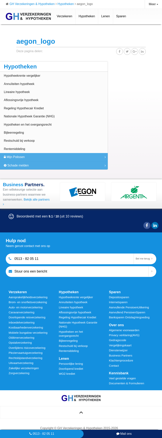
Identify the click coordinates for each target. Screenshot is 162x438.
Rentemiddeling (14, 149)
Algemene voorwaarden (124, 330)
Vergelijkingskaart (120, 345)
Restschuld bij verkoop (19, 140)
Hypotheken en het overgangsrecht (28, 124)
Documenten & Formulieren (126, 383)
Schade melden (16, 165)
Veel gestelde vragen (122, 378)
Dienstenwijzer (118, 350)
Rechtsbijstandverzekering (25, 358)
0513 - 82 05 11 (41, 433)
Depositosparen (119, 297)
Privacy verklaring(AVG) (124, 335)
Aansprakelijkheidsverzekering (28, 297)
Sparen (121, 16)
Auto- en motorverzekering (26, 307)
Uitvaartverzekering (21, 363)
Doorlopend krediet (71, 368)
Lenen (105, 16)
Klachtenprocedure (121, 360)
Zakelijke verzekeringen (24, 368)
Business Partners (120, 355)
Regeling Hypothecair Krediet (24, 108)
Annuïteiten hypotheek (19, 84)
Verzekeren (64, 16)
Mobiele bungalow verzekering (28, 332)
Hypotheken (87, 16)
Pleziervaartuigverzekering (26, 352)
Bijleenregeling (14, 132)
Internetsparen (118, 302)
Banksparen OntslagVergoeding (129, 317)
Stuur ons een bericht (28, 271)
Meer (153, 4)
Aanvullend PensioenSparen (127, 312)
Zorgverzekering (19, 373)
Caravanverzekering (21, 312)
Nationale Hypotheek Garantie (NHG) (29, 116)
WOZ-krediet (67, 373)
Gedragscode (117, 340)
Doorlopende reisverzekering (27, 317)
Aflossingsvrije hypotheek (21, 100)
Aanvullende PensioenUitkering (129, 307)
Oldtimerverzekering (21, 337)
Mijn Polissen (14, 157)
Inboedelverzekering (22, 322)
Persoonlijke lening (71, 363)
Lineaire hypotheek (17, 92)
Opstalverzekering (20, 342)
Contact (114, 365)
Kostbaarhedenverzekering (26, 327)
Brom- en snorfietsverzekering (28, 302)
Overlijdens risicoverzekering (27, 347)
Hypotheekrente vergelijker (22, 75)
